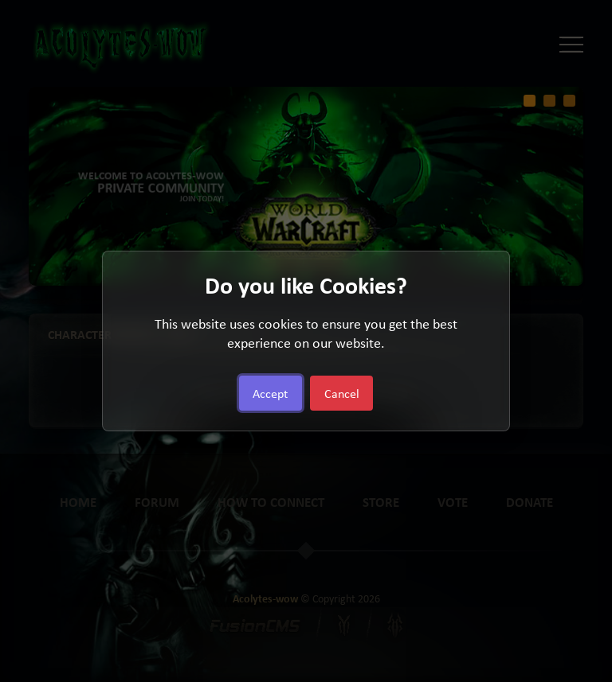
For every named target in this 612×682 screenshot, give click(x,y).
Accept (270, 393)
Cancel (341, 393)
